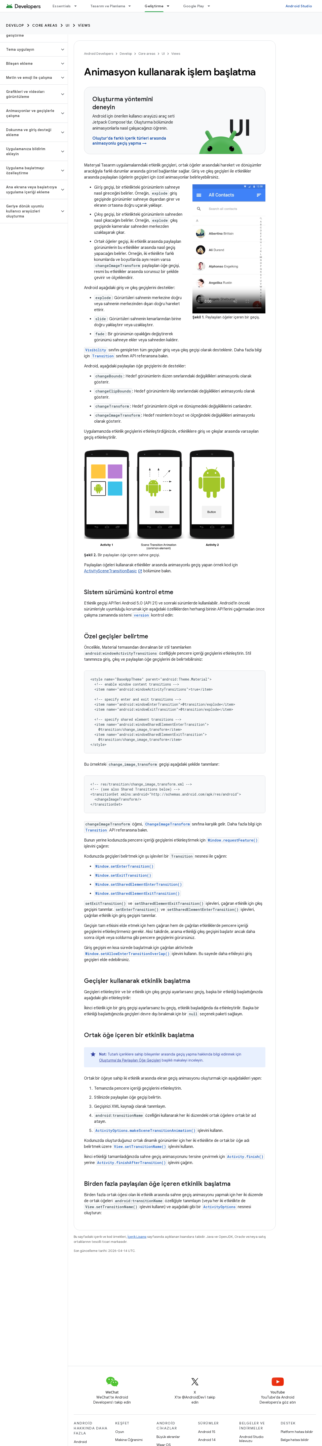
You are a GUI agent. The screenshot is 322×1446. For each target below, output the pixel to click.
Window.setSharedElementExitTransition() (137, 893)
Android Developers (98, 53)
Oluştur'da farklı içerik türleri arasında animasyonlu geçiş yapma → (129, 141)
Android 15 (206, 1431)
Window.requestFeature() (233, 840)
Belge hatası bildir (295, 1439)
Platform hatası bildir (297, 1431)
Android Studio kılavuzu (251, 1438)
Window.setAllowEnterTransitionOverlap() (127, 953)
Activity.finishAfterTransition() (131, 1162)
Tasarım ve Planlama (108, 6)
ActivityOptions (219, 1206)
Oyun (119, 1431)
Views (84, 25)
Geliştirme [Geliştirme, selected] (154, 6)
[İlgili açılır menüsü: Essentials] (78, 6)
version (141, 615)
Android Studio (299, 6)
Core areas (45, 25)
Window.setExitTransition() (123, 875)
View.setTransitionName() (140, 1146)
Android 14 (207, 1439)
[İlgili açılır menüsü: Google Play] (211, 6)
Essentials (62, 6)
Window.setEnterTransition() (124, 866)
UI (68, 25)
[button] (30, 49)
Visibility (95, 350)
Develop (15, 25)
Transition (103, 356)
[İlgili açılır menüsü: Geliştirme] (170, 6)
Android (80, 1441)
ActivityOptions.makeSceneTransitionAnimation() (145, 1130)
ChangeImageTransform (167, 824)
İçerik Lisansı (137, 1237)
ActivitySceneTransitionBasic (110, 571)
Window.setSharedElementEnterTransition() (138, 884)
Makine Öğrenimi (129, 1439)
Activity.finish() (245, 1156)
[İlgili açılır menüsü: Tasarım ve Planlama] (132, 6)
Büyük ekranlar (168, 1436)
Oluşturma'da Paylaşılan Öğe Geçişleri (130, 1060)
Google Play (193, 6)
